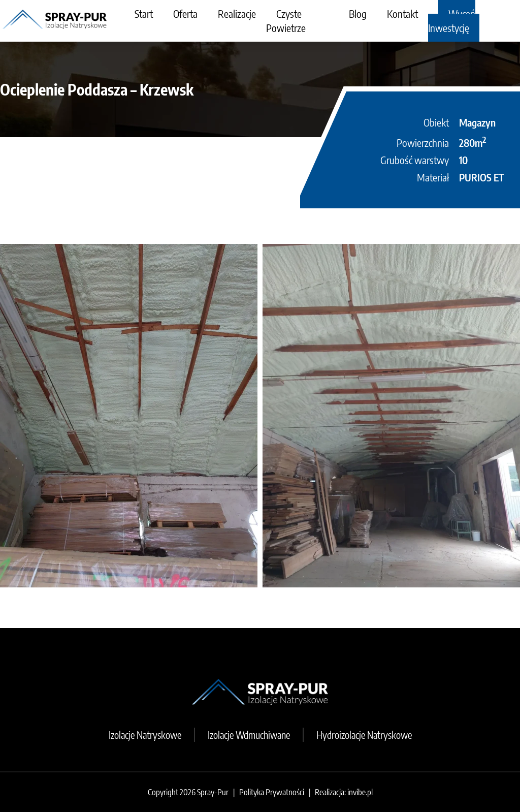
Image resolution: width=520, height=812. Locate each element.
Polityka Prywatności (271, 792)
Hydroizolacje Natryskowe (364, 735)
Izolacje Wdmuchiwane (249, 735)
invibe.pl (360, 792)
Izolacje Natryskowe (145, 735)
